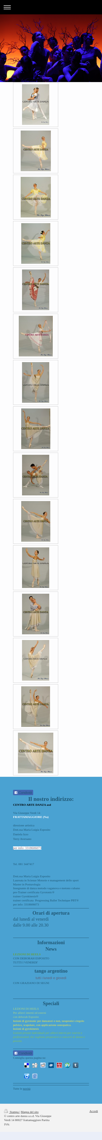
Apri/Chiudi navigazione (51, 7)
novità (26, 1088)
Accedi (93, 1111)
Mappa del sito (29, 1111)
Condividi (23, 793)
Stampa (12, 1111)
